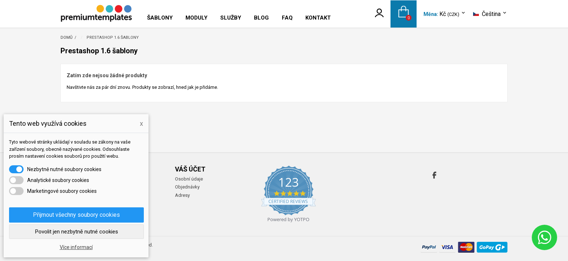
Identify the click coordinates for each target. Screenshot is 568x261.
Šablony (160, 17)
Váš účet (190, 169)
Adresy (182, 195)
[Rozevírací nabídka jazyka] (490, 14)
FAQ (287, 17)
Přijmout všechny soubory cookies (76, 214)
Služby (230, 17)
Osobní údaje (189, 179)
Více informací (76, 247)
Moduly (196, 17)
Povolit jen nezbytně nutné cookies (76, 231)
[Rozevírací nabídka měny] (452, 14)
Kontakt (318, 17)
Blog (261, 17)
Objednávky (187, 187)
